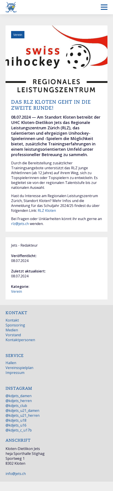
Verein (16, 291)
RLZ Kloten (47, 210)
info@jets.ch (16, 473)
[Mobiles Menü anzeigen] (104, 7)
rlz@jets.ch (20, 223)
